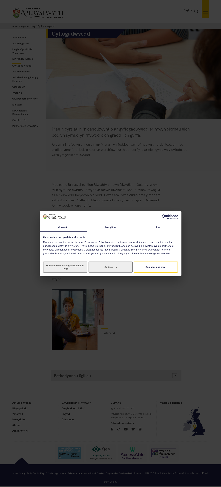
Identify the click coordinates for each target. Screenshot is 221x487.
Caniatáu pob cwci (155, 267)
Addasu (110, 267)
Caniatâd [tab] (63, 227)
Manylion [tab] (110, 227)
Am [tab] (158, 227)
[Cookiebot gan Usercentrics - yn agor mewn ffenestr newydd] (164, 216)
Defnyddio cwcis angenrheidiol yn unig (65, 267)
